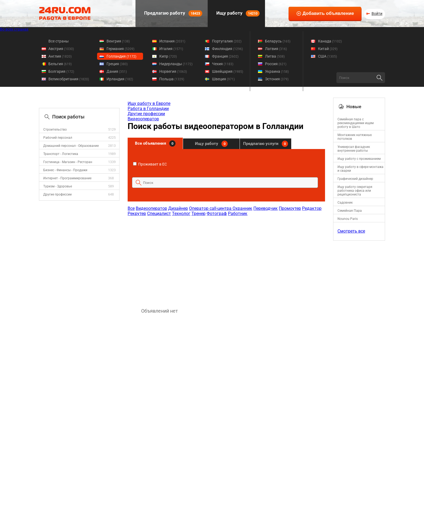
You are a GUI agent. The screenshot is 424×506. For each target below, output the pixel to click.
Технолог (181, 213)
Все (131, 208)
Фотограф (217, 213)
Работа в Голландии (148, 108)
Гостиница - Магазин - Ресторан (67, 162)
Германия (120, 49)
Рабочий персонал (57, 138)
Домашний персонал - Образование (71, 146)
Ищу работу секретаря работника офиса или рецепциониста (354, 190)
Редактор (312, 208)
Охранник (242, 208)
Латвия (276, 49)
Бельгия (60, 64)
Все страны (58, 41)
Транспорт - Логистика (60, 154)
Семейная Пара (349, 211)
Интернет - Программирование (67, 178)
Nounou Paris (347, 219)
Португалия (226, 41)
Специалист (159, 213)
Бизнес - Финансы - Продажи (65, 170)
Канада (330, 41)
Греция (117, 64)
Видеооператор (143, 118)
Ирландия (120, 79)
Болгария (61, 71)
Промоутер (290, 208)
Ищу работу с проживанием (359, 159)
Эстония (277, 79)
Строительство (55, 129)
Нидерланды (176, 64)
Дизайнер (178, 208)
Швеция (223, 79)
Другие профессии (57, 194)
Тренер (198, 213)
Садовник (345, 202)
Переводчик (265, 208)
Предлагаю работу (172, 13)
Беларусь (277, 41)
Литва (275, 56)
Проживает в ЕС (150, 164)
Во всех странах (14, 29)
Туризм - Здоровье (57, 186)
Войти (377, 13)
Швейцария (227, 71)
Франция (225, 56)
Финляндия (227, 49)
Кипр (168, 56)
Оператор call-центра (211, 208)
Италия (171, 49)
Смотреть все (351, 231)
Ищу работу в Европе (149, 103)
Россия (275, 64)
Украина (277, 71)
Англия (60, 56)
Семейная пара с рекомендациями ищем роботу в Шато (355, 123)
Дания (117, 71)
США (327, 56)
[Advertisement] (226, 259)
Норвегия (173, 71)
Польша (171, 79)
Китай (327, 49)
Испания (172, 41)
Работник (237, 213)
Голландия (121, 56)
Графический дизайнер (355, 179)
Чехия (222, 64)
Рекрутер (137, 213)
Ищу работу (237, 13)
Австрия (61, 49)
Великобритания (68, 79)
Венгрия (118, 41)
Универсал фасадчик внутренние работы (353, 149)
